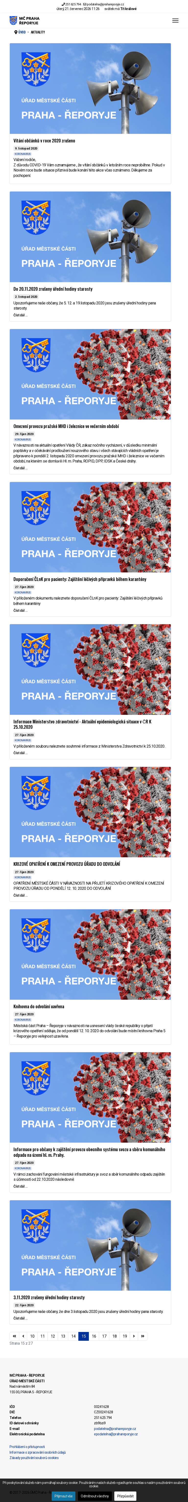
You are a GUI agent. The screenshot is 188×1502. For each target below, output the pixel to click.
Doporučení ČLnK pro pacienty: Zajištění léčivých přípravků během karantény (79, 579)
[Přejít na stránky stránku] (23, 1336)
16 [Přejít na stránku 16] (94, 1336)
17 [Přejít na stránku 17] (104, 1336)
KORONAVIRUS (23, 154)
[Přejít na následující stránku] (134, 1336)
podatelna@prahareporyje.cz (105, 4)
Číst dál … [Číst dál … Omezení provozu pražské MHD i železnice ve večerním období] (20, 468)
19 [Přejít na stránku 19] (125, 1336)
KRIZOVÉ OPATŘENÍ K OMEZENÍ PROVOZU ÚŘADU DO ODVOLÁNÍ (66, 864)
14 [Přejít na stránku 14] (73, 1336)
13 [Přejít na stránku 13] (63, 1336)
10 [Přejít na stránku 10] (32, 1336)
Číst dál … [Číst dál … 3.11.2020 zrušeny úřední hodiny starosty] (20, 1318)
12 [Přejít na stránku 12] (53, 1336)
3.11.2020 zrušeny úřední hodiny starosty (49, 1297)
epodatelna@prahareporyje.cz (116, 1434)
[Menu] (175, 20)
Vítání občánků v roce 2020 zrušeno (44, 140)
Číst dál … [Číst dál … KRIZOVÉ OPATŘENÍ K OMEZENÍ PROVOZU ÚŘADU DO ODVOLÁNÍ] (20, 895)
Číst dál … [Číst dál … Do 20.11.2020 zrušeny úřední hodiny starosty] (20, 315)
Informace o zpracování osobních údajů (38, 1452)
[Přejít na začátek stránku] (14, 1336)
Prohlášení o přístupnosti (27, 1447)
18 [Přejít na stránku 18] (114, 1336)
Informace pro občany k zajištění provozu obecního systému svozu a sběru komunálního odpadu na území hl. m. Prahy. (89, 1152)
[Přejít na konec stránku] (143, 1336)
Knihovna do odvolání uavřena (38, 1006)
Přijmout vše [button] (63, 1496)
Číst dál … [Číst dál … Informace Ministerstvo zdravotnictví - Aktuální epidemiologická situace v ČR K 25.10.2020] (20, 753)
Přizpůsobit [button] (125, 1496)
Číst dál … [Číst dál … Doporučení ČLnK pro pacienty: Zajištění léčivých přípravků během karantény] (20, 610)
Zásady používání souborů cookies (34, 1458)
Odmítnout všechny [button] (95, 1496)
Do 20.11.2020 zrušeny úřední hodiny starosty (53, 289)
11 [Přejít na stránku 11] (42, 1336)
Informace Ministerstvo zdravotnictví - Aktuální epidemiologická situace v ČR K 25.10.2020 (82, 724)
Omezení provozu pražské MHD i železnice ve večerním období (66, 426)
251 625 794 (73, 4)
